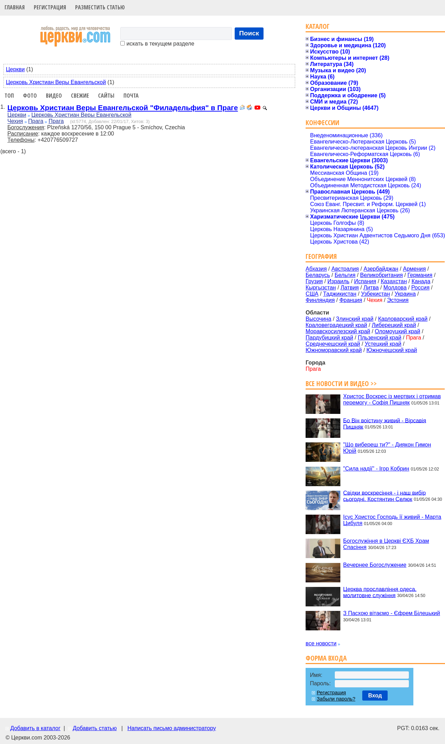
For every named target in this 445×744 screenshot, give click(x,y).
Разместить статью (100, 7)
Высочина (318, 319)
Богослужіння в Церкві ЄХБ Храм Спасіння (386, 544)
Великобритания (381, 275)
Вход (375, 695)
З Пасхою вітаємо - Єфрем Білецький (391, 613)
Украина (405, 294)
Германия (419, 275)
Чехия (15, 121)
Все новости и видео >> (341, 383)
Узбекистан (375, 294)
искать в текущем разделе (157, 44)
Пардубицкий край (329, 338)
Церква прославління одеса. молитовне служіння (379, 592)
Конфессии (322, 122)
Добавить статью (95, 728)
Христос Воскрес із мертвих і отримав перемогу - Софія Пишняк (392, 399)
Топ (9, 95)
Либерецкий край (394, 325)
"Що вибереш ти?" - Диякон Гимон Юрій (387, 448)
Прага (35, 121)
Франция (350, 300)
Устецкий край (383, 344)
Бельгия (344, 275)
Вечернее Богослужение (374, 565)
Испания (365, 281)
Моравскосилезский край (338, 331)
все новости (321, 643)
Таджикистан (339, 294)
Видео (54, 95)
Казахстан (394, 281)
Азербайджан (381, 269)
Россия (420, 288)
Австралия (345, 269)
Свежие (80, 95)
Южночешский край (391, 350)
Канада (421, 281)
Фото (30, 95)
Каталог (318, 26)
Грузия (314, 281)
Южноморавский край (334, 350)
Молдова (395, 288)
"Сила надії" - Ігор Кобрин (376, 469)
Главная (15, 7)
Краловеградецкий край (336, 325)
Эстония (397, 300)
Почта (131, 95)
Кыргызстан (321, 288)
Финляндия (320, 300)
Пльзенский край (379, 338)
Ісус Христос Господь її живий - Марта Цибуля (392, 520)
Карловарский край (403, 319)
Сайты (106, 95)
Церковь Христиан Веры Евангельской (56, 82)
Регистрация (50, 7)
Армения (414, 269)
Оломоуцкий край (397, 331)
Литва (371, 288)
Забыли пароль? (336, 699)
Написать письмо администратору (171, 728)
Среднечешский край (333, 344)
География (321, 256)
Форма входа (326, 658)
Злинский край (354, 319)
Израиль (338, 281)
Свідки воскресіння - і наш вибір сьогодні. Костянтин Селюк (384, 496)
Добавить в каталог (35, 728)
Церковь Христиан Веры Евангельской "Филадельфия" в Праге (122, 108)
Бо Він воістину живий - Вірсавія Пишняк (384, 423)
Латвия (350, 288)
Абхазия (316, 269)
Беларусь (318, 275)
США (312, 294)
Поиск (249, 33)
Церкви (15, 69)
